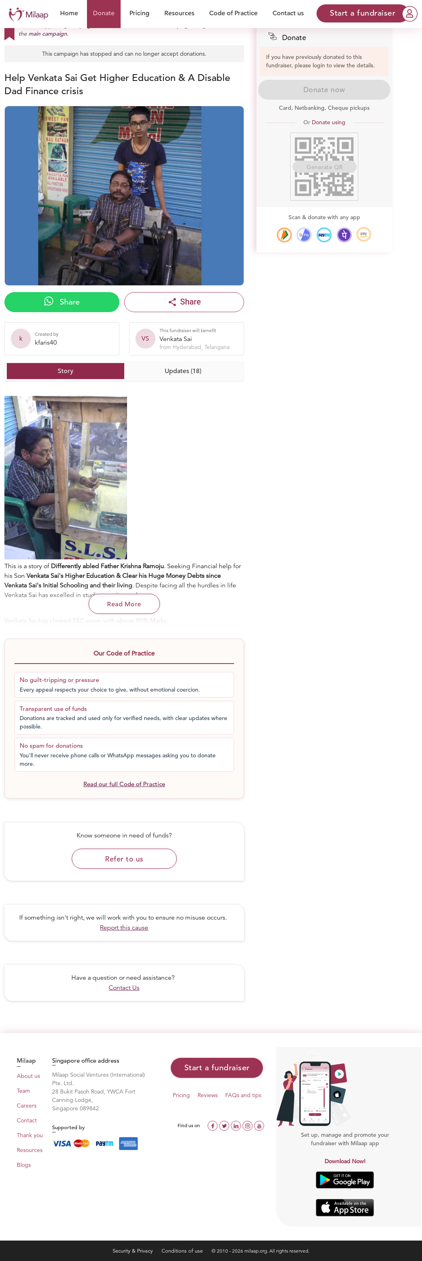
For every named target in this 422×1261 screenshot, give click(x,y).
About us (28, 1075)
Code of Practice (233, 13)
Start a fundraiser (217, 1068)
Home (69, 13)
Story (65, 371)
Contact (27, 1120)
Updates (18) (183, 371)
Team (23, 1090)
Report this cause (124, 928)
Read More (124, 604)
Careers (26, 1105)
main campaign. (48, 33)
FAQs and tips (243, 1095)
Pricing (139, 13)
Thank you (30, 1135)
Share (62, 302)
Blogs (24, 1164)
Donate (104, 13)
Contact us (288, 13)
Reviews (208, 1095)
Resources (179, 13)
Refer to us (124, 859)
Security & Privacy (133, 1250)
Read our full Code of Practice (124, 784)
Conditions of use (183, 1250)
